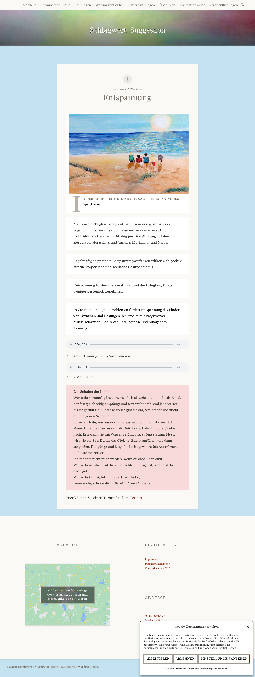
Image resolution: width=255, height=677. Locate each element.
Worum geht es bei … (110, 5)
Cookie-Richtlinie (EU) (157, 568)
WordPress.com (88, 666)
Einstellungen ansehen (224, 658)
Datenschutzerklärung (200, 668)
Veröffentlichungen (223, 5)
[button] (248, 626)
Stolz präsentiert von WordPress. (28, 666)
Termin (136, 498)
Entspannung (127, 97)
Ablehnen (185, 658)
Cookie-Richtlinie (176, 668)
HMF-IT (131, 89)
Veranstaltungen (143, 5)
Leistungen (83, 5)
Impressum (220, 668)
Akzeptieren (158, 658)
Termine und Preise (55, 5)
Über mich (167, 5)
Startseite (29, 5)
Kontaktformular (192, 5)
